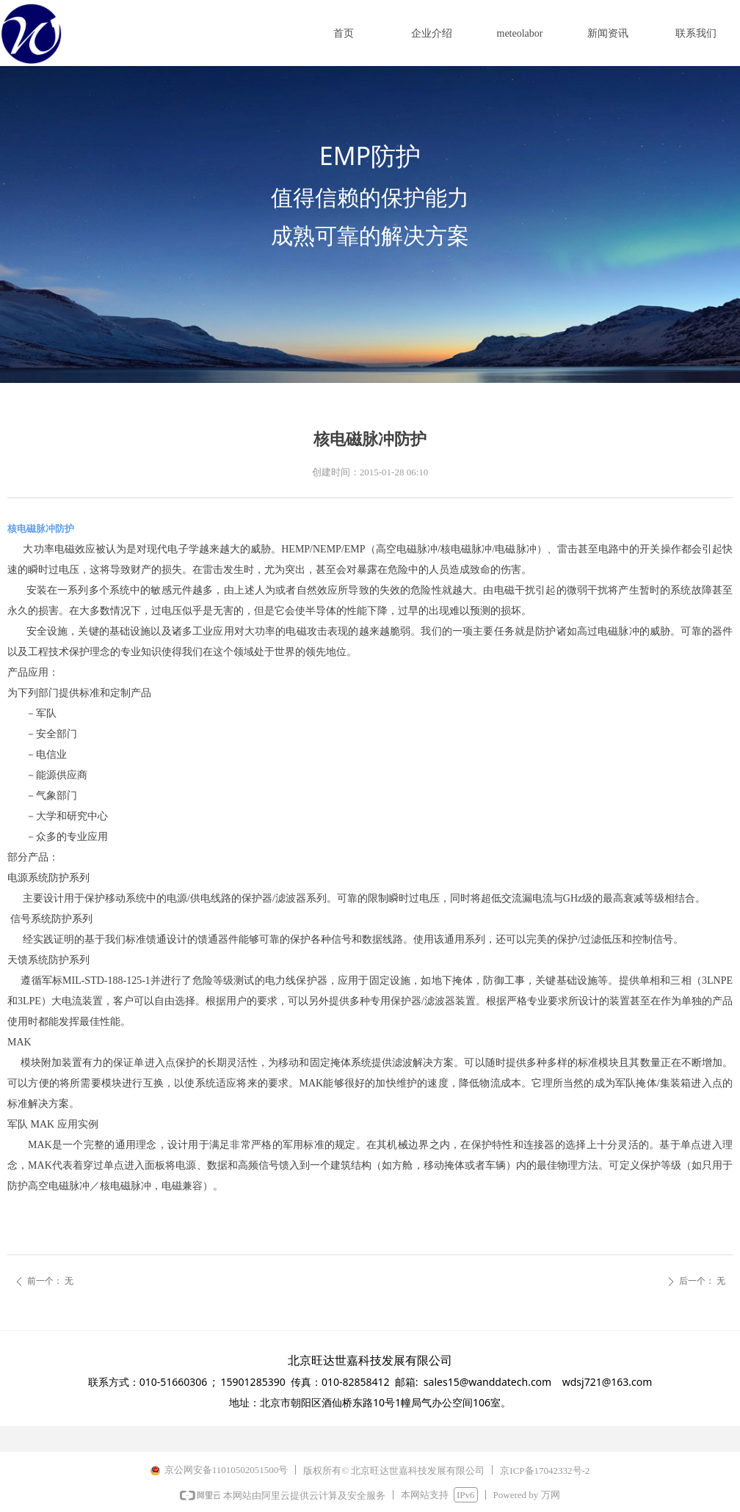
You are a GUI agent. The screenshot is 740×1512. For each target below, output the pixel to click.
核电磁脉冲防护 (40, 528)
